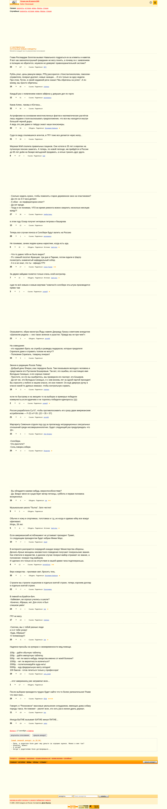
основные (21, 758)
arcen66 (47, 338)
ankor (45, 723)
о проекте (32, 800)
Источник (47, 247)
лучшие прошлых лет (43, 758)
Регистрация (29, 4)
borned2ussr (46, 564)
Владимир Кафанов (51, 128)
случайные (67, 758)
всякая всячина (57, 758)
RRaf (45, 699)
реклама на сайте (15, 800)
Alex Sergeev (48, 434)
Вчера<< (13, 731)
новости (48, 800)
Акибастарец (48, 214)
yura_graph (47, 674)
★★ (54, 267)
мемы (34, 8)
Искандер (47, 451)
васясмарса (47, 98)
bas (45, 712)
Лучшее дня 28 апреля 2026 (29, 1)
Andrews (46, 87)
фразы (39, 8)
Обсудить (32, 128)
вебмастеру (40, 800)
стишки (45, 8)
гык (46, 500)
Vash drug (54, 247)
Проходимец (48, 589)
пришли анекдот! (150, 762)
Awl (45, 609)
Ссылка (31, 67)
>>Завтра (30, 731)
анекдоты (20, 8)
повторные (30, 758)
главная (13, 762)
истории (28, 8)
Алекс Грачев (48, 267)
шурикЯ (45, 291)
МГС (45, 67)
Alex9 (45, 542)
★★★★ (50, 699)
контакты (25, 800)
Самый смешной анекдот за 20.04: (26, 740)
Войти (22, 4)
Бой (44, 156)
